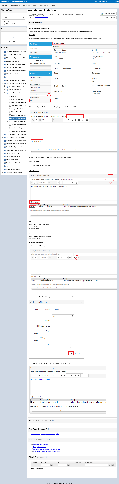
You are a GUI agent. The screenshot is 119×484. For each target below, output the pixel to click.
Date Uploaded (89, 462)
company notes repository (48, 434)
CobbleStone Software (47, 482)
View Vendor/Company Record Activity (22, 128)
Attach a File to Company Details (20, 112)
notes (57, 434)
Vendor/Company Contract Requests (21, 99)
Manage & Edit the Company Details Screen (23, 109)
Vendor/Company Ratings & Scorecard (22, 124)
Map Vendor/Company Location (20, 131)
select (23, 17)
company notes (35, 434)
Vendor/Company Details (41, 17)
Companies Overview (39, 447)
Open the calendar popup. (109, 465)
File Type (60, 462)
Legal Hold (14, 96)
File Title (43, 462)
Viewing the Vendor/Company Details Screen (24, 105)
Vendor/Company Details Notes (20, 118)
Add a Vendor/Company (40, 444)
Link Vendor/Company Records (20, 121)
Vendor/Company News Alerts (19, 102)
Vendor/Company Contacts (18, 115)
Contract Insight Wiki (59, 482)
